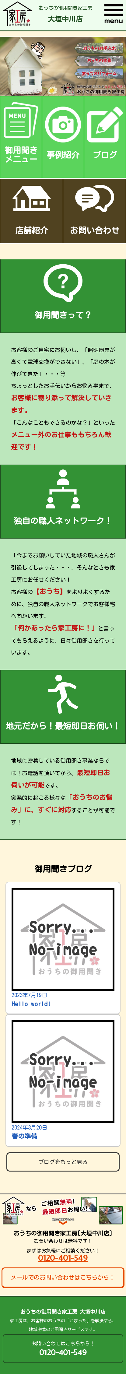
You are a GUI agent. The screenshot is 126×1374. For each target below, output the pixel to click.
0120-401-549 (63, 1258)
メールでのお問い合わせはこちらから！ (63, 1277)
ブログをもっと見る (63, 1162)
